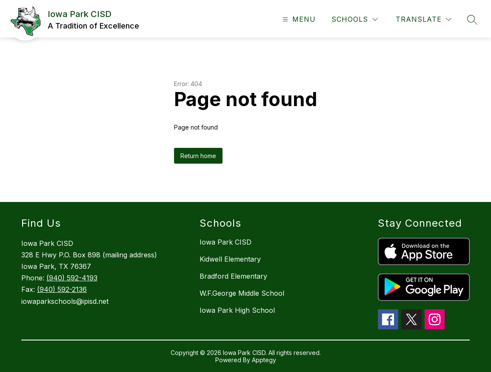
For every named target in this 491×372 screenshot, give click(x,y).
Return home (198, 155)
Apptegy (264, 359)
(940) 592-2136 (62, 289)
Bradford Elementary (233, 276)
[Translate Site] (424, 19)
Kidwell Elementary (230, 259)
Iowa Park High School (237, 310)
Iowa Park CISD (225, 242)
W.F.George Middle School (242, 293)
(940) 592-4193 (71, 278)
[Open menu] (298, 19)
